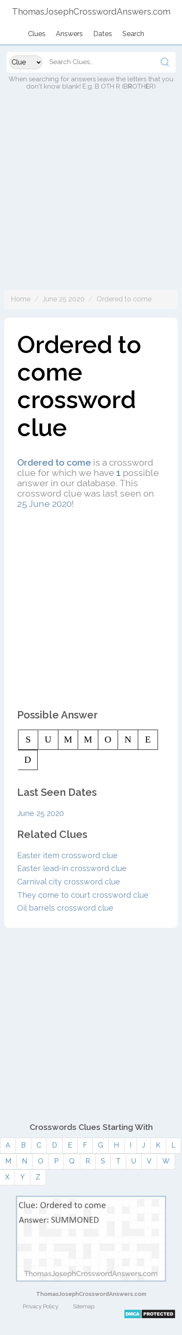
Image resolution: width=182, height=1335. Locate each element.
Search (133, 34)
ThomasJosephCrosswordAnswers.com (91, 1294)
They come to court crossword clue (83, 894)
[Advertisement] (91, 198)
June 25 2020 (63, 299)
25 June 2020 (44, 503)
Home (20, 299)
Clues (37, 34)
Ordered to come (124, 299)
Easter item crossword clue (67, 855)
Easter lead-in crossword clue (72, 868)
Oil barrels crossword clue (65, 907)
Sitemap (83, 1306)
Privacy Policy (40, 1306)
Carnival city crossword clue (68, 881)
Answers (69, 34)
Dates (102, 34)
